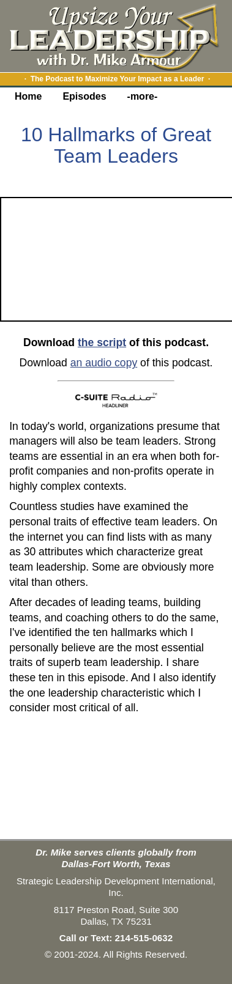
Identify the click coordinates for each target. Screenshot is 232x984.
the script (102, 342)
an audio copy (104, 363)
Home (28, 96)
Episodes (84, 96)
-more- (142, 96)
